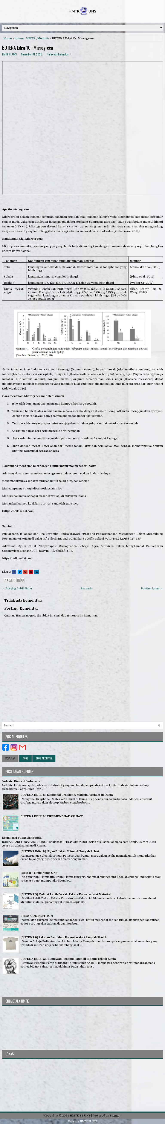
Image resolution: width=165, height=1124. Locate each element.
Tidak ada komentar (58, 54)
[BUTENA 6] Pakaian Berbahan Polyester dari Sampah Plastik (63, 937)
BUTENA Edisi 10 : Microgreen (27, 47)
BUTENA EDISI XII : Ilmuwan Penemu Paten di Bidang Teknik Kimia (68, 958)
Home (7, 38)
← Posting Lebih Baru (17, 588)
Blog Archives (44, 758)
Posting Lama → (152, 588)
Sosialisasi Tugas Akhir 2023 (22, 837)
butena (19, 38)
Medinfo (43, 38)
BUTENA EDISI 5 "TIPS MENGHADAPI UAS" (51, 816)
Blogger (115, 1115)
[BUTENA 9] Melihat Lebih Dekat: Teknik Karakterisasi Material (65, 894)
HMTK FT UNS (80, 1115)
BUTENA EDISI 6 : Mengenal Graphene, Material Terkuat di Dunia (66, 794)
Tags (25, 758)
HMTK (30, 38)
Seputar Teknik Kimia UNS (38, 872)
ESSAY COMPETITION (36, 915)
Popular (10, 758)
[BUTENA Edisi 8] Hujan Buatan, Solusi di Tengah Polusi (59, 851)
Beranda (86, 588)
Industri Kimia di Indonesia (21, 781)
